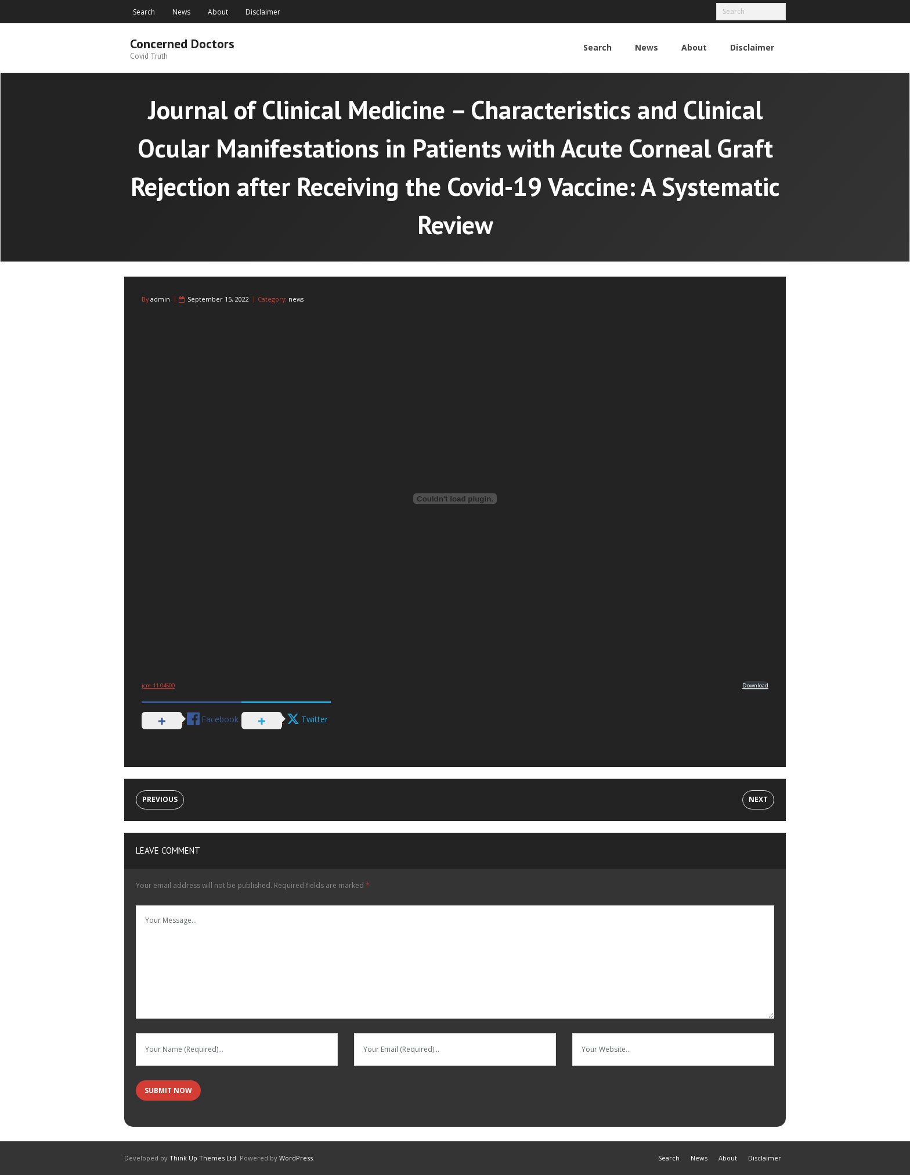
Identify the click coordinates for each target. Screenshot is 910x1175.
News (181, 12)
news (296, 298)
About (218, 12)
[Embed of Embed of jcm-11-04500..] (455, 498)
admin (160, 298)
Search (144, 12)
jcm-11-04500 (158, 684)
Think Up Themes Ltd (202, 1157)
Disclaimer (262, 12)
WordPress (296, 1157)
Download (755, 684)
